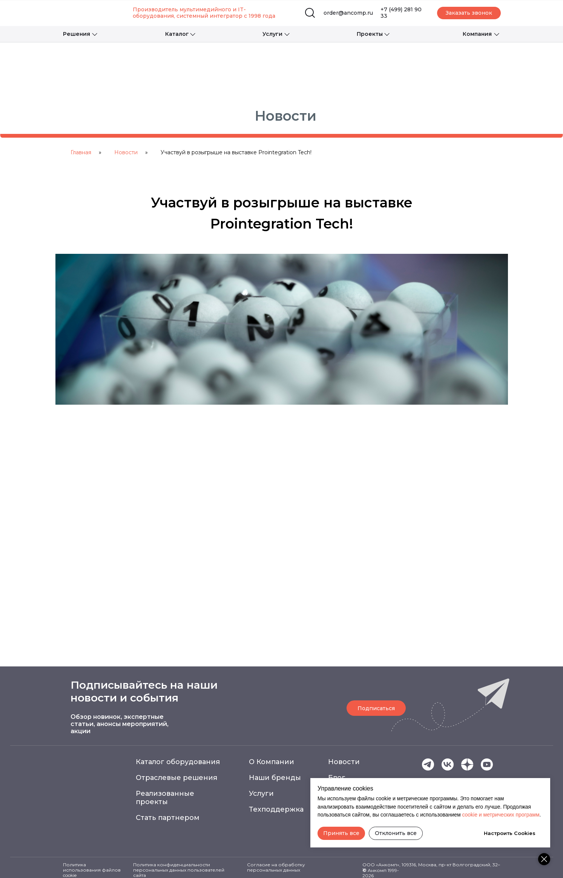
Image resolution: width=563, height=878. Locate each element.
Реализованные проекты (165, 797)
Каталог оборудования (178, 762)
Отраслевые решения (176, 778)
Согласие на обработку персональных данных (276, 867)
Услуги (261, 793)
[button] (469, 13)
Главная (81, 152)
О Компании (271, 762)
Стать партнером (167, 818)
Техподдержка (276, 809)
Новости (126, 152)
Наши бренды (275, 778)
